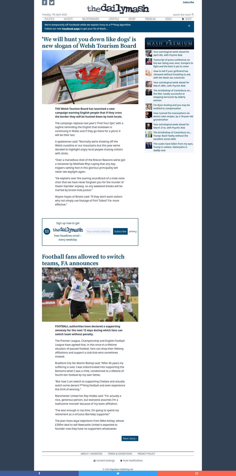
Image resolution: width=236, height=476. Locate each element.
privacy (133, 231)
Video (168, 18)
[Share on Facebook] (39, 473)
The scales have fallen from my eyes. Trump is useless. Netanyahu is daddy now (173, 147)
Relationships (90, 18)
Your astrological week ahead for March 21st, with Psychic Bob (171, 126)
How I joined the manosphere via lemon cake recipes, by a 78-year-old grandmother (173, 116)
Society (68, 18)
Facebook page (71, 28)
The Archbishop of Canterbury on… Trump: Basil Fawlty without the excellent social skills (172, 136)
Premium (150, 18)
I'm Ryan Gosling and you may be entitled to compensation (171, 106)
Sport (132, 18)
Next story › (130, 438)
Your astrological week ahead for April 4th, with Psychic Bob (171, 53)
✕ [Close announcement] (189, 26)
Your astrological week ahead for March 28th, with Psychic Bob (171, 84)
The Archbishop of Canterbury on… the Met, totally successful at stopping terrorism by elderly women (172, 95)
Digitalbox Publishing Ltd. (121, 469)
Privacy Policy (146, 453)
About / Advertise (91, 453)
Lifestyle (113, 18)
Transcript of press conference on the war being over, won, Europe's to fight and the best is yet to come (173, 63)
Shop (186, 18)
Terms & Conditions (120, 453)
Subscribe (120, 231)
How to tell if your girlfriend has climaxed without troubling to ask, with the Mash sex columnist (172, 74)
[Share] (196, 473)
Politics (49, 18)
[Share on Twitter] (118, 473)
